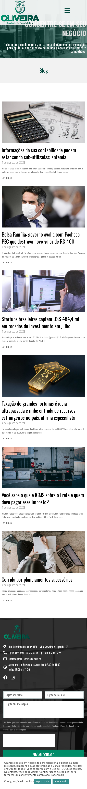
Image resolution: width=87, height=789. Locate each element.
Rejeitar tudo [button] (42, 781)
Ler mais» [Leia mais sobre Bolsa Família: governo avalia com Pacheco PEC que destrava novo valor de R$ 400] (7, 262)
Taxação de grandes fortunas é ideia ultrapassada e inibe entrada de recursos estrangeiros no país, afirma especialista (38, 410)
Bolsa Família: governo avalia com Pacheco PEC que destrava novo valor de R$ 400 (41, 238)
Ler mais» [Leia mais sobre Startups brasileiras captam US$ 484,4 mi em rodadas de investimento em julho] (7, 347)
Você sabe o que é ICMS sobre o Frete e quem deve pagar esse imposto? (43, 498)
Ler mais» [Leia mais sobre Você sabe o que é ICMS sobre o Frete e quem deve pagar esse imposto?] (7, 523)
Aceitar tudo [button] (61, 781)
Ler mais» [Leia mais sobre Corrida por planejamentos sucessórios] (7, 600)
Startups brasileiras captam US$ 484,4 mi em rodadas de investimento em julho (40, 322)
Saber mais (57, 774)
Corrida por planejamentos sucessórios (37, 579)
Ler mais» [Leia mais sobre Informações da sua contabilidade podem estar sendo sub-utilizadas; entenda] (7, 178)
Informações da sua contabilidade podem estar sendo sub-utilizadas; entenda (39, 153)
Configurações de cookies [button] (19, 780)
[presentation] (29, 740)
